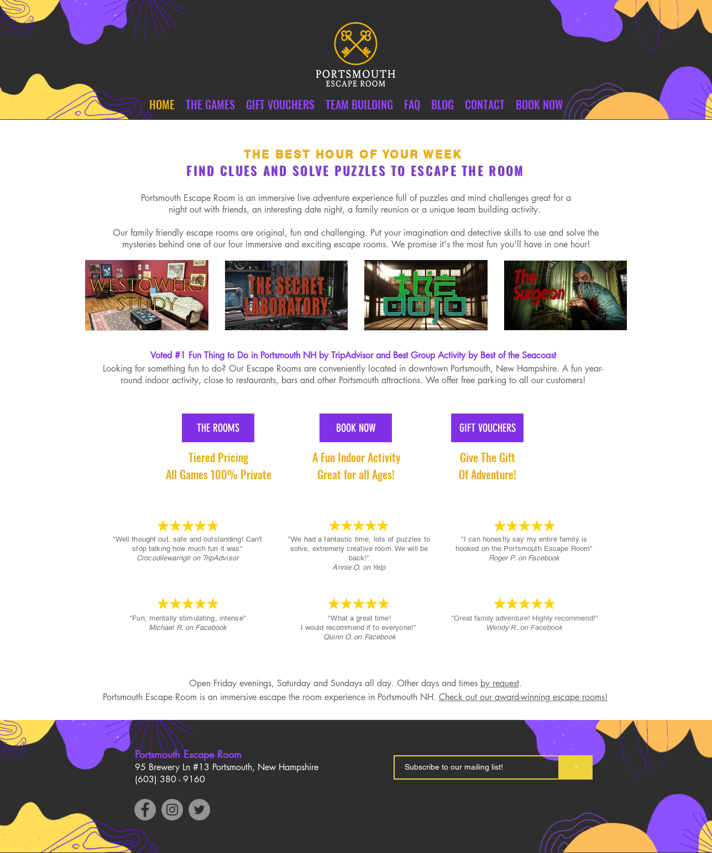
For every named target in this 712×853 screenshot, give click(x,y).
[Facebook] (145, 809)
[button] (484, 104)
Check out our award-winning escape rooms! (523, 697)
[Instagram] (172, 809)
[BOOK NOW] (356, 428)
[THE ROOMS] (218, 428)
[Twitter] (199, 809)
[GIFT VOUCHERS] (487, 428)
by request (499, 683)
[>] (576, 767)
